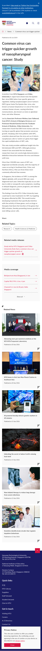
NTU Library (6, 589)
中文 (3, 585)
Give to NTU (6, 603)
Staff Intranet (7, 596)
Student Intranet (8, 599)
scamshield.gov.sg (8, 13)
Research (7, 229)
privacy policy (20, 641)
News (9, 31)
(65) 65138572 (10, 574)
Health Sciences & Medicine (25, 229)
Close (12, 645)
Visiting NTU (6, 613)
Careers (5, 617)
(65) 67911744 (10, 559)
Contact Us (6, 624)
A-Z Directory (7, 621)
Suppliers (5, 592)
